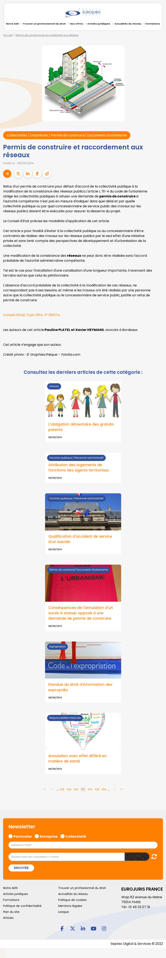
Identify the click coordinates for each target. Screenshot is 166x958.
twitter (73, 928)
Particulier (22, 836)
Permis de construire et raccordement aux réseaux (47, 35)
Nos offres (76, 23)
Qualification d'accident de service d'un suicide (80, 539)
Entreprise (49, 836)
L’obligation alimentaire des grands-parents (81, 427)
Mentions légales (70, 906)
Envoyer (21, 867)
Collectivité (75, 836)
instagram (104, 928)
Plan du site (11, 912)
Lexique (63, 912)
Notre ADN (12, 23)
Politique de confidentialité (22, 906)
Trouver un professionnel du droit (44, 23)
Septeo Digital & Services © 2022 (137, 944)
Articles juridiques (98, 23)
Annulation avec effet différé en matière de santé (77, 759)
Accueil (7, 35)
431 (83, 789)
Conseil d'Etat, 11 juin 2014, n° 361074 (31, 315)
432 (90, 789)
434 (104, 789)
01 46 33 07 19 (139, 907)
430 (76, 789)
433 (97, 789)
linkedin (83, 928)
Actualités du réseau (128, 23)
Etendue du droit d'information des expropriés (80, 687)
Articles (8, 918)
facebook (62, 928)
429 (69, 789)
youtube (94, 928)
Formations (152, 23)
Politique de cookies (72, 900)
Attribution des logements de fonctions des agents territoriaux (78, 467)
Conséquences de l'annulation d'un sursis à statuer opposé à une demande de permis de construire (80, 613)
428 (62, 789)
